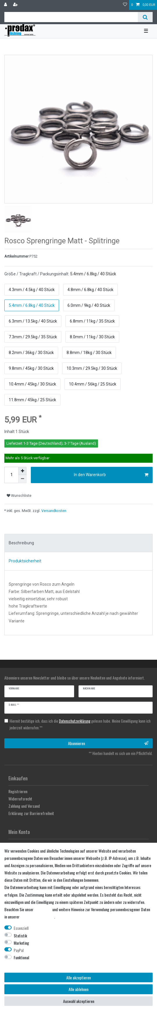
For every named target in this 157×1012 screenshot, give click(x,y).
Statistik (20, 935)
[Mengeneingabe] (11, 475)
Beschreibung (21, 543)
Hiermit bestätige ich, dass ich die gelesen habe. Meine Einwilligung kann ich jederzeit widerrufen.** (80, 724)
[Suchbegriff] (71, 17)
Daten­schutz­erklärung (37, 917)
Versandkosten (53, 510)
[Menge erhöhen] (22, 471)
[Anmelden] (6, 5)
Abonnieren (108, 743)
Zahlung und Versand (24, 806)
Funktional (21, 957)
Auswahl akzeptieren (78, 1001)
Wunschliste (19, 496)
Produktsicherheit (25, 561)
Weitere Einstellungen (20, 965)
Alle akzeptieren (78, 977)
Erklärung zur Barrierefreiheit (31, 813)
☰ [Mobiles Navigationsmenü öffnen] (146, 31)
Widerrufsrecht (20, 798)
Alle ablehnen (78, 989)
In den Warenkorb (111, 475)
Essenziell (21, 928)
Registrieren (17, 791)
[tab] (78, 543)
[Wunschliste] (125, 5)
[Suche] (145, 17)
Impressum (42, 909)
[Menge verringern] (22, 479)
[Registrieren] (16, 5)
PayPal (19, 950)
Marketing (21, 943)
